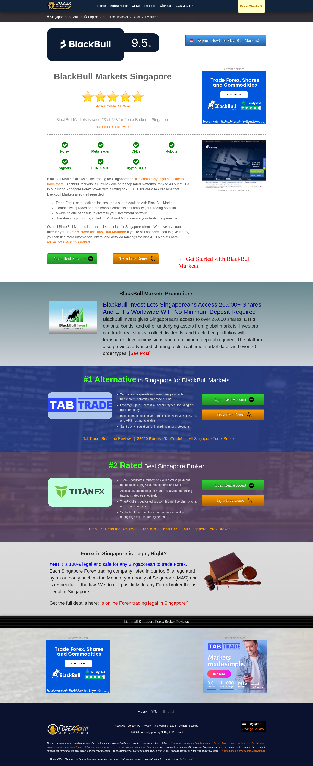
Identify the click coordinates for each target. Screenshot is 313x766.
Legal (173, 725)
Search (183, 725)
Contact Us (134, 725)
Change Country (253, 729)
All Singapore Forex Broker (212, 442)
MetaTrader (119, 5)
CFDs (136, 5)
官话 (154, 711)
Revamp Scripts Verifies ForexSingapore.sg (242, 751)
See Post (188, 759)
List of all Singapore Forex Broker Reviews (156, 621)
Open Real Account (70, 258)
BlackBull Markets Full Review (113, 105)
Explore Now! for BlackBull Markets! (228, 40)
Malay (142, 711)
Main (75, 17)
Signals (165, 5)
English (93, 17)
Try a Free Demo (133, 258)
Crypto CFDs (136, 168)
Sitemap (193, 725)
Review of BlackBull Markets (68, 242)
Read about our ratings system (112, 126)
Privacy (146, 725)
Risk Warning (160, 725)
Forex (101, 5)
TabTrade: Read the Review (107, 442)
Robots (150, 5)
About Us (120, 725)
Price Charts (251, 6)
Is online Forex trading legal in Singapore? (139, 601)
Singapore (57, 17)
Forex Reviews (117, 17)
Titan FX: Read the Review (111, 532)
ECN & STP (184, 5)
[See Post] (140, 353)
